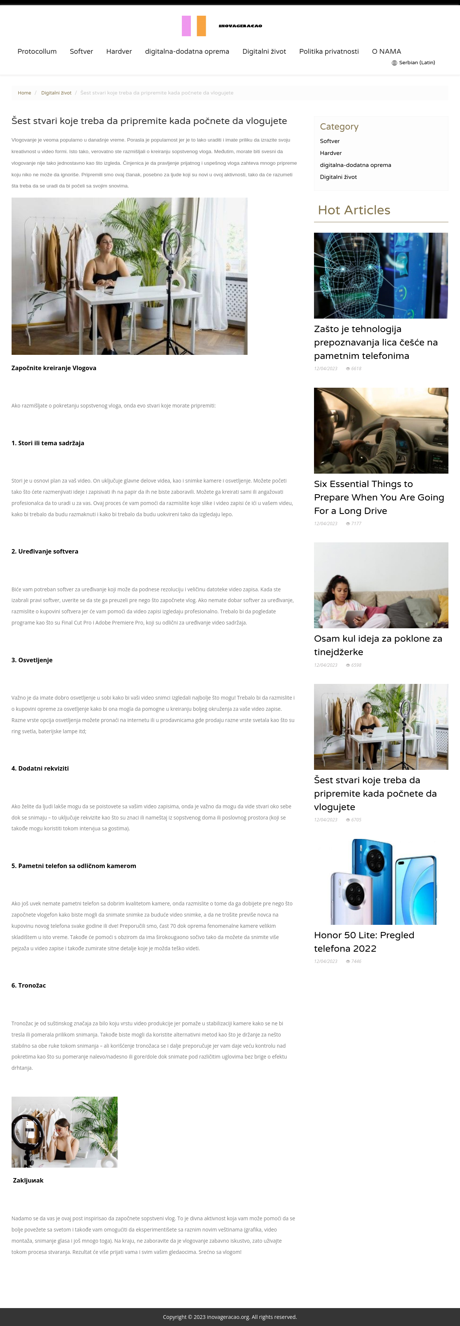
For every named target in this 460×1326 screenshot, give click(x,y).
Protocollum (37, 51)
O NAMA (386, 51)
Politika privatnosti (329, 51)
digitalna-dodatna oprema (187, 51)
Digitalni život (264, 51)
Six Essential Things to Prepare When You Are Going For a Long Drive (379, 498)
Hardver (119, 51)
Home (24, 93)
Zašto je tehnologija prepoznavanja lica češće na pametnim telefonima (376, 343)
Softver (81, 51)
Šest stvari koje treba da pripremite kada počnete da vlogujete (375, 794)
